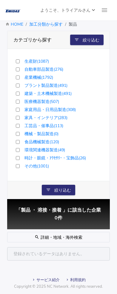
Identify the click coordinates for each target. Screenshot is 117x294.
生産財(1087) (36, 61)
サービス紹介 (46, 280)
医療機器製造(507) (41, 101)
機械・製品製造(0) (41, 134)
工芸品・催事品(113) (43, 126)
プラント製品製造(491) (45, 85)
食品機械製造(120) (41, 142)
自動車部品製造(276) (43, 69)
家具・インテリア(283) (45, 118)
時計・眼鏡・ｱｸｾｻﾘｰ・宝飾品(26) (55, 158)
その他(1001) (36, 166)
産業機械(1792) (38, 77)
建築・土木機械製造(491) (48, 93)
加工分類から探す (46, 24)
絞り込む (86, 40)
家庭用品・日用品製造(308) (50, 110)
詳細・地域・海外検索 (58, 237)
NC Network (58, 286)
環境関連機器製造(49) (44, 150)
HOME (17, 24)
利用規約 (75, 280)
